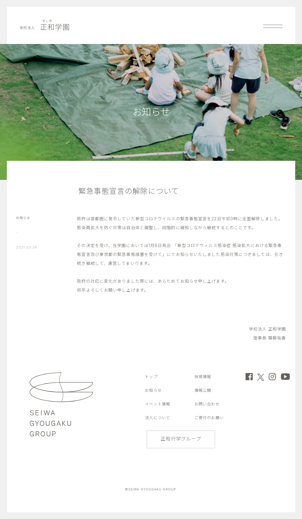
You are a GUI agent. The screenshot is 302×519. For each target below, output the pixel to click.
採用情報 (203, 376)
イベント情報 (157, 404)
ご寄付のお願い (209, 417)
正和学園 (45, 27)
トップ (151, 376)
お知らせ (23, 218)
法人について (157, 417)
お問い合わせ (207, 404)
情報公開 (203, 390)
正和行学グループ (181, 439)
